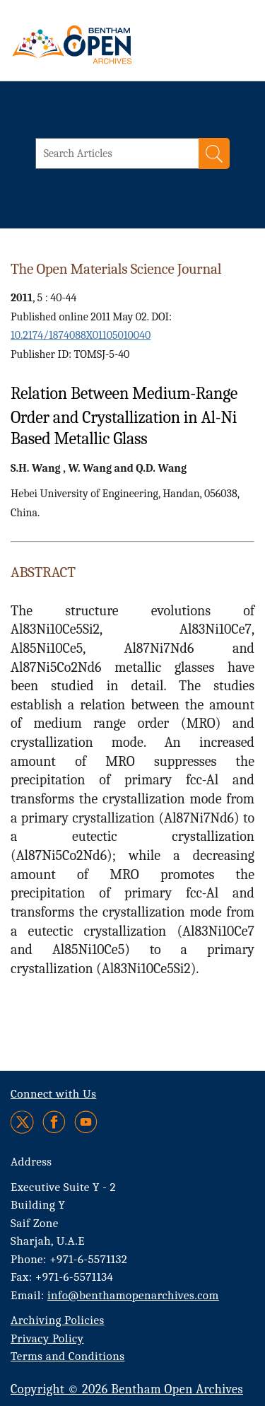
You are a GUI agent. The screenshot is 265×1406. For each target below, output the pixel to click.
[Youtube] (85, 1122)
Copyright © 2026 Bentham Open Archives (127, 1389)
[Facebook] (54, 1122)
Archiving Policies (58, 1320)
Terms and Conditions (67, 1356)
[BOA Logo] (109, 44)
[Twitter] (23, 1122)
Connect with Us (53, 1093)
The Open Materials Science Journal (116, 268)
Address (31, 1161)
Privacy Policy (47, 1338)
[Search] (214, 153)
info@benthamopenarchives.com (133, 1295)
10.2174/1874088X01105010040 (81, 335)
